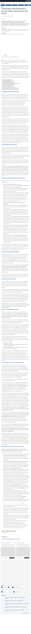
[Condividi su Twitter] (4, 18)
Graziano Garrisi (3, 28)
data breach (21, 485)
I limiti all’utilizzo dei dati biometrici (7, 82)
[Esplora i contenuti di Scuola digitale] (9, 588)
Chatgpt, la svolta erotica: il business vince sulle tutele (10, 536)
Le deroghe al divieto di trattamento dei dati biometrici (10, 83)
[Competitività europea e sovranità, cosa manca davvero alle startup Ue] (15, 605)
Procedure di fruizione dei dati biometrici (8, 84)
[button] (2, 3)
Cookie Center (15, 616)
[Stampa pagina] (9, 18)
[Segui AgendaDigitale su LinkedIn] (17, 613)
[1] (10, 74)
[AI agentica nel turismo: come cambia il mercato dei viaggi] (15, 598)
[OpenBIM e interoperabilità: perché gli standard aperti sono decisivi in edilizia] (15, 602)
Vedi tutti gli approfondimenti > (25, 610)
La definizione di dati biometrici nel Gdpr (8, 81)
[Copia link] (7, 18)
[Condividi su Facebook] (1, 18)
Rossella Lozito (3, 33)
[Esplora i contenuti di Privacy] (3, 588)
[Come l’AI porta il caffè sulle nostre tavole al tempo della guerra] (15, 608)
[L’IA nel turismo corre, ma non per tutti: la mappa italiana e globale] (15, 595)
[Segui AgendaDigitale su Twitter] (19, 613)
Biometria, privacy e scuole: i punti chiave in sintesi (10, 89)
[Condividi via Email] (6, 18)
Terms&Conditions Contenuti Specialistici (7, 616)
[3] (27, 357)
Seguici (14, 613)
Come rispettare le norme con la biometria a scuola (10, 88)
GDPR (2, 95)
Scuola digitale (6, 16)
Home (2, 16)
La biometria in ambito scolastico (7, 85)
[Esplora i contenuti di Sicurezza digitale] (16, 588)
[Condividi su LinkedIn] (3, 18)
